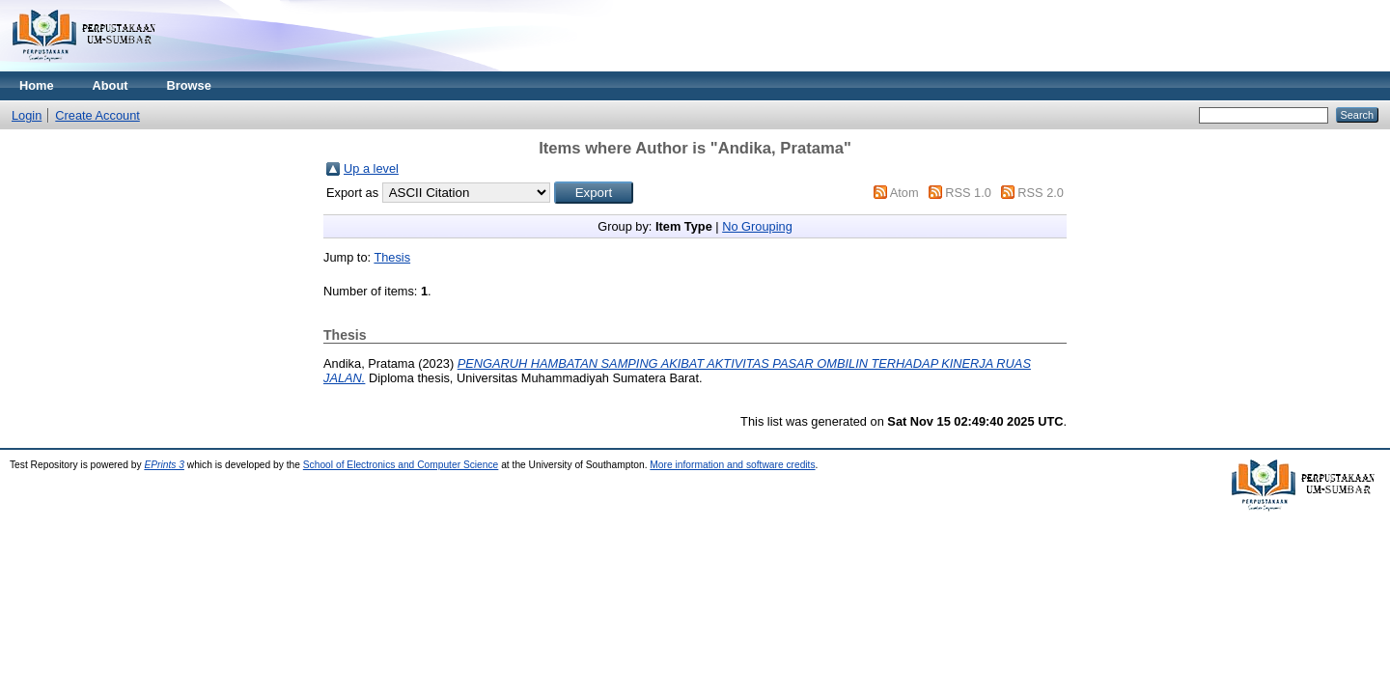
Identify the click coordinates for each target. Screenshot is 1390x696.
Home (36, 85)
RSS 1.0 (968, 192)
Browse (189, 85)
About (110, 85)
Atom (904, 192)
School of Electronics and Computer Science (401, 464)
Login (27, 115)
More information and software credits (732, 464)
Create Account (97, 115)
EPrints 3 (164, 464)
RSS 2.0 (1040, 192)
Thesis (392, 257)
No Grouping (757, 226)
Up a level (371, 168)
